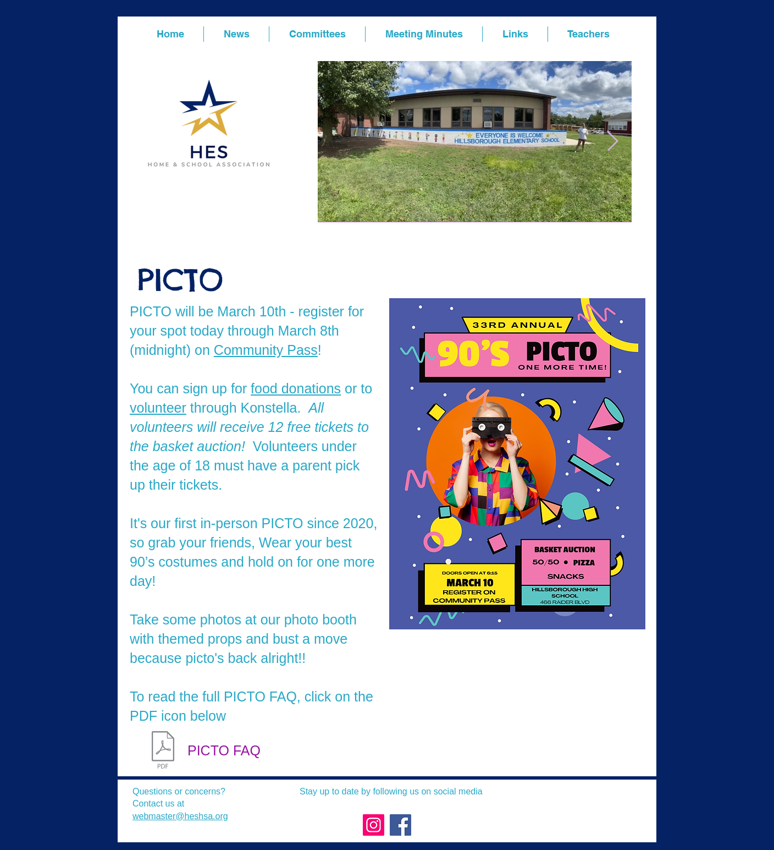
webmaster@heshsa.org (180, 816)
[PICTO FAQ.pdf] (163, 751)
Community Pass (266, 350)
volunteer (158, 407)
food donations (296, 388)
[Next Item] (612, 141)
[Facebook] (400, 825)
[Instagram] (373, 825)
